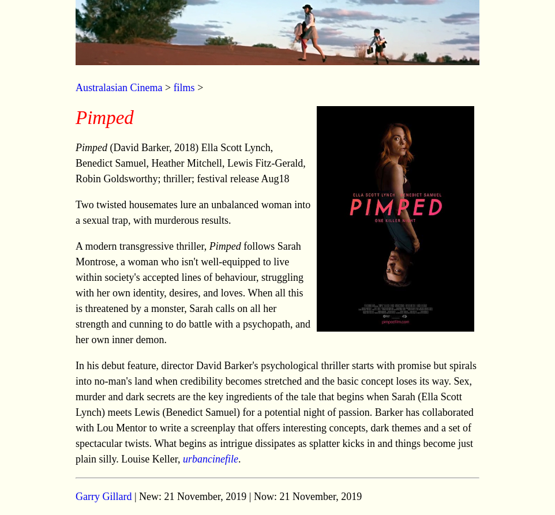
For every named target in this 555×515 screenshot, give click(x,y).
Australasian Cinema (119, 87)
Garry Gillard (104, 496)
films (184, 87)
